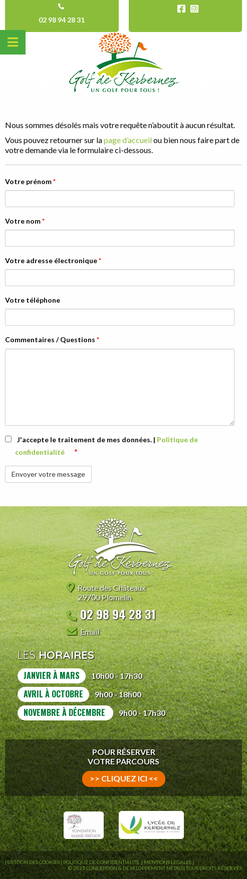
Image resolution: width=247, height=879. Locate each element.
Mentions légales (167, 862)
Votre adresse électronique (53, 260)
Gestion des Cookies (34, 862)
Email (89, 631)
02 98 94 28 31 (62, 20)
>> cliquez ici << (124, 778)
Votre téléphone (32, 300)
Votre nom (25, 221)
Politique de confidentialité (101, 862)
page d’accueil (127, 140)
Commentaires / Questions (52, 339)
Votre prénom (30, 181)
